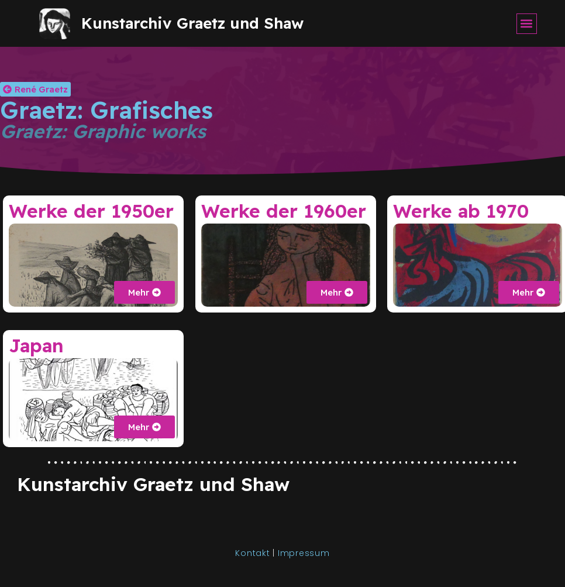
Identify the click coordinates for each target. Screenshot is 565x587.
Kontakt (254, 553)
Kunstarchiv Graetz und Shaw (192, 23)
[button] (526, 23)
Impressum (304, 553)
